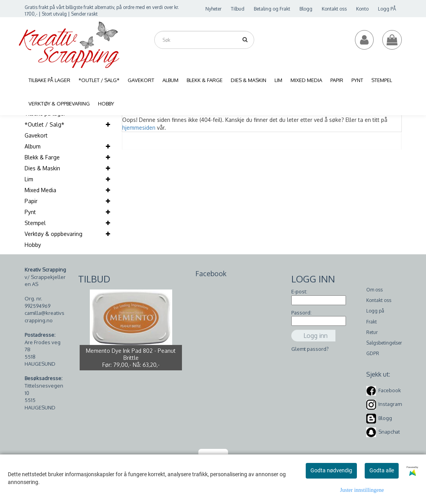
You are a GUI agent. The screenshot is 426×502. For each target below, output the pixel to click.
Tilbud (237, 9)
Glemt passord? (310, 349)
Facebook (389, 390)
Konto (362, 9)
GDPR (372, 353)
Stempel (35, 223)
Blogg (305, 9)
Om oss (374, 290)
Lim (29, 179)
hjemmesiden (138, 127)
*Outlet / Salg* (44, 124)
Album (33, 146)
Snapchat (389, 432)
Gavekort (36, 135)
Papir (31, 201)
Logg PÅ (387, 9)
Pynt (30, 212)
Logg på (375, 311)
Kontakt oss (334, 9)
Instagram (390, 404)
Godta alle (381, 470)
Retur (372, 332)
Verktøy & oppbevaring (53, 233)
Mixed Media (40, 190)
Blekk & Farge (42, 157)
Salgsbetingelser (384, 343)
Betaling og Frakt (272, 9)
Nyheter (213, 9)
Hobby (33, 244)
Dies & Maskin (42, 168)
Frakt (371, 322)
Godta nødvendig (331, 470)
